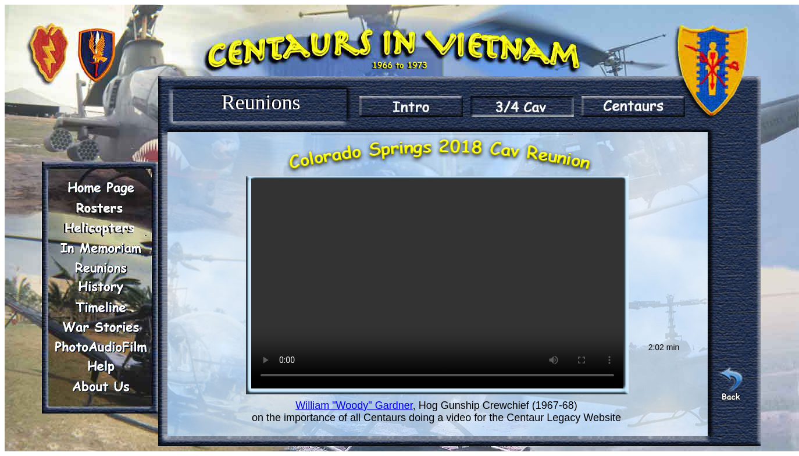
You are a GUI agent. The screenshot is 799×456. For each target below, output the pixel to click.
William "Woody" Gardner (354, 405)
